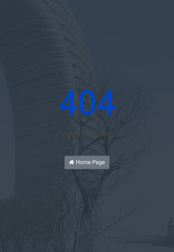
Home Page (87, 162)
